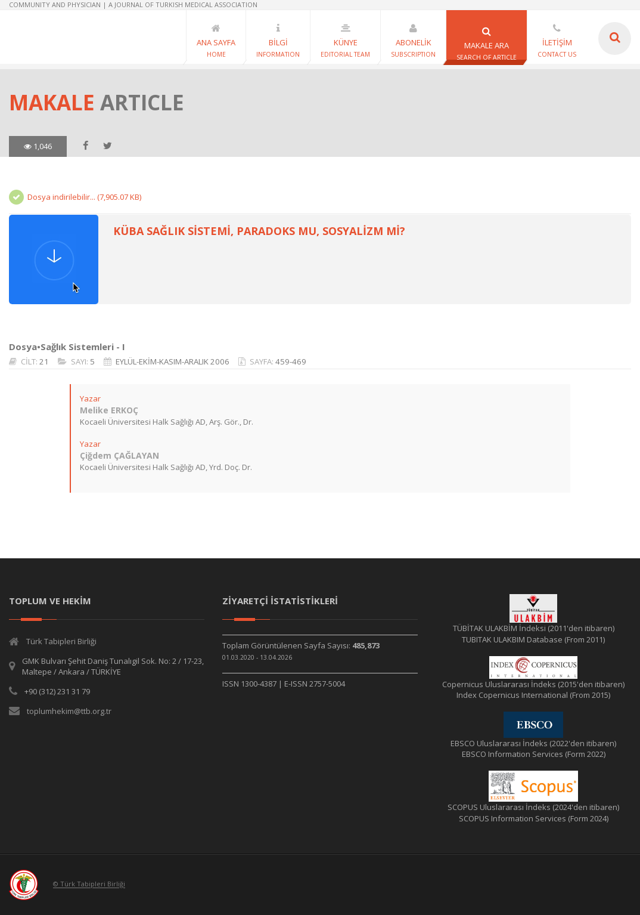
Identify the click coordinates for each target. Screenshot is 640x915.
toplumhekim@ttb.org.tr (69, 711)
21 (44, 361)
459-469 (290, 361)
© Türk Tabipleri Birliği (89, 884)
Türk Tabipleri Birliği (61, 641)
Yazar (90, 398)
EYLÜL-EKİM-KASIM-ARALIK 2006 (172, 361)
